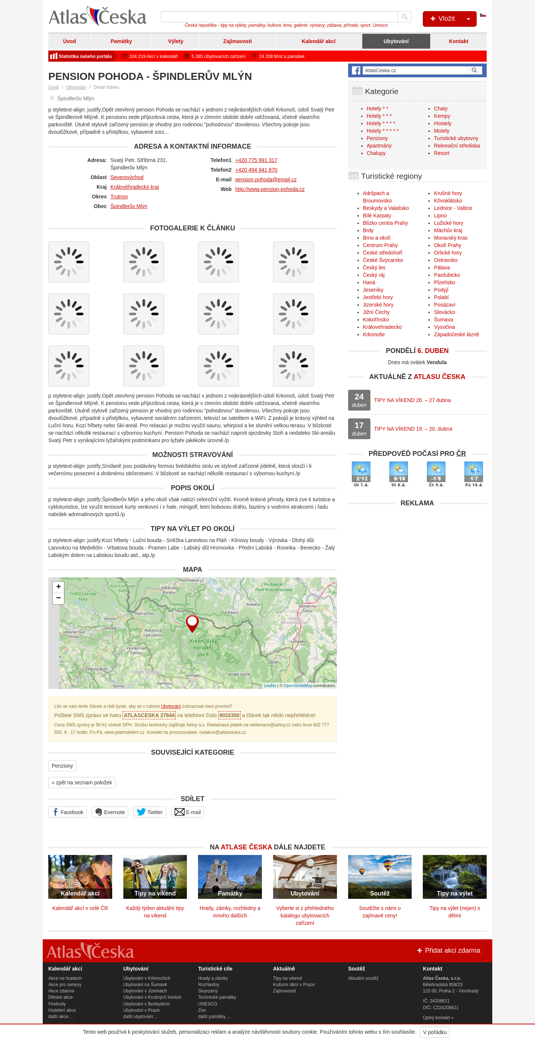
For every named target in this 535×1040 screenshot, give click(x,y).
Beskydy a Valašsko (386, 208)
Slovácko (444, 312)
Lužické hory (448, 223)
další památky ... (214, 1016)
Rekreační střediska (457, 146)
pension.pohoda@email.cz (265, 179)
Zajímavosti (237, 41)
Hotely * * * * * (383, 131)
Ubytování (396, 41)
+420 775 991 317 (256, 160)
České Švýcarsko (383, 260)
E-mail (188, 812)
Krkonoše (374, 334)
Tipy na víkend (287, 978)
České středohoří (383, 253)
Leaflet (270, 685)
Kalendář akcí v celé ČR (80, 908)
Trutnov (119, 197)
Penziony (62, 766)
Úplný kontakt (436, 1017)
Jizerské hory (378, 305)
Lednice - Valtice (453, 208)
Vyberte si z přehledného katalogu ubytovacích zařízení (305, 915)
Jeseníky (373, 290)
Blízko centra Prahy (385, 223)
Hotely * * (377, 108)
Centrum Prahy (380, 245)
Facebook (67, 812)
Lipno (440, 215)
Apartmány (379, 146)
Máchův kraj (448, 230)
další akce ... (60, 1016)
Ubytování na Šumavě (145, 984)
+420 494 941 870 (256, 170)
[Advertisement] (417, 563)
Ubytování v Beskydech (146, 1004)
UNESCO (207, 1004)
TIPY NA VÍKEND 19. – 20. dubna (413, 429)
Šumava (443, 320)
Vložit (452, 19)
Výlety (175, 41)
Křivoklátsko (448, 201)
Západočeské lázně (456, 334)
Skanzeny (208, 991)
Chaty (441, 108)
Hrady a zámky (213, 978)
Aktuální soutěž (363, 978)
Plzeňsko (444, 282)
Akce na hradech (65, 978)
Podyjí (441, 290)
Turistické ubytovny (456, 138)
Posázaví (444, 305)
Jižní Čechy (376, 312)
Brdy (368, 230)
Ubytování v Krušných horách (152, 997)
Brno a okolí (377, 238)
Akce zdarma (61, 991)
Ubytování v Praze (141, 1010)
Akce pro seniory (64, 984)
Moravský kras (450, 238)
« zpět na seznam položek (82, 782)
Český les (374, 267)
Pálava (442, 267)
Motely (441, 131)
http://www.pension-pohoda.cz (270, 189)
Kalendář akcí (318, 41)
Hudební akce (62, 1010)
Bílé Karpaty (377, 215)
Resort (441, 153)
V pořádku (435, 1032)
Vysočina (444, 327)
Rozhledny (208, 984)
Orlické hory (448, 253)
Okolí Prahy (447, 245)
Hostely (442, 123)
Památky (121, 41)
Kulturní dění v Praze (294, 984)
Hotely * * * (379, 116)
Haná (369, 282)
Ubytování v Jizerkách (145, 991)
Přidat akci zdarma (448, 950)
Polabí (441, 297)
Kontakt (458, 41)
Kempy (442, 116)
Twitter (150, 812)
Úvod (69, 41)
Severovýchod (126, 177)
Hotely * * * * (381, 123)
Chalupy (376, 153)
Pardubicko (447, 275)
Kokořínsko (376, 320)
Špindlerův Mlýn (128, 206)
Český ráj (374, 275)
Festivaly (57, 1004)
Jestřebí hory (378, 297)
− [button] (58, 598)
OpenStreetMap (297, 685)
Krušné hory (448, 193)
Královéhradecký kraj (134, 187)
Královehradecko (382, 327)
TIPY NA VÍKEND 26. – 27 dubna (412, 400)
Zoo (202, 1010)
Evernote (110, 812)
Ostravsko (445, 260)
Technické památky (217, 997)
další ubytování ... (140, 1016)
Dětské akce (60, 997)
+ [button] (58, 587)
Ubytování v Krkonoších (147, 978)
